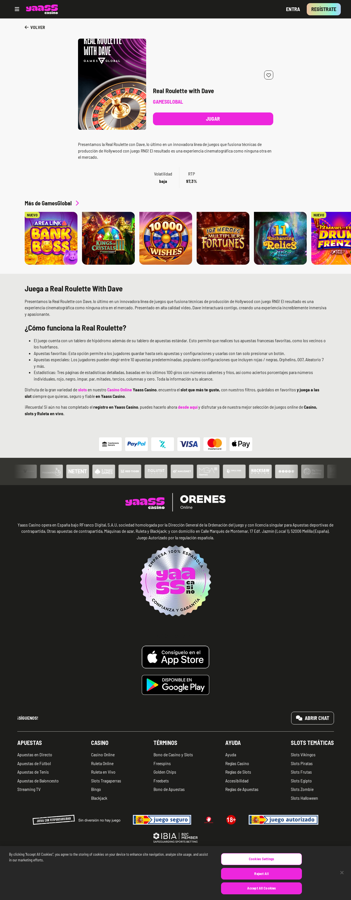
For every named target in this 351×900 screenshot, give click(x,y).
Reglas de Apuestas (241, 789)
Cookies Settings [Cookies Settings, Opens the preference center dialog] (261, 865)
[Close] (342, 879)
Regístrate (323, 9)
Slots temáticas (312, 742)
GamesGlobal (168, 102)
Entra (293, 9)
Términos (165, 742)
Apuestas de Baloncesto (38, 780)
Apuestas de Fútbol (34, 763)
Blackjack (99, 798)
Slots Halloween (304, 798)
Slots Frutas (301, 771)
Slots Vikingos (303, 754)
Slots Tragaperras (106, 780)
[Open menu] (17, 9)
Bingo (96, 789)
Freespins (162, 763)
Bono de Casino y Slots (173, 754)
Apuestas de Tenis (33, 771)
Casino (99, 742)
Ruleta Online (102, 763)
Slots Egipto (301, 780)
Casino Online (103, 754)
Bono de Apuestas (169, 789)
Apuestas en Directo (34, 754)
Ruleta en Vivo (103, 771)
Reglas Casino (237, 763)
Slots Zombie (302, 789)
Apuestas (29, 742)
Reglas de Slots (238, 771)
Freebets (161, 780)
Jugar (213, 119)
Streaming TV (29, 789)
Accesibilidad (237, 780)
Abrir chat (312, 718)
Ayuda (233, 742)
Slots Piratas (302, 763)
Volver (35, 27)
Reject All (261, 880)
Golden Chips (165, 771)
